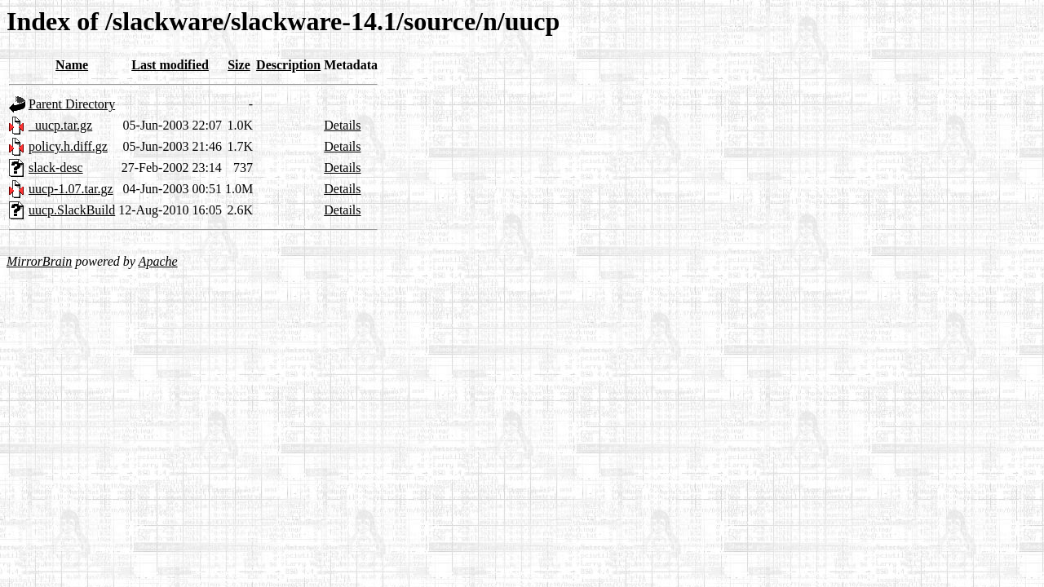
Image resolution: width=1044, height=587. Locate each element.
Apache (158, 261)
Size (239, 65)
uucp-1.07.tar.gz (71, 189)
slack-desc (56, 167)
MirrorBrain (39, 261)
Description (288, 65)
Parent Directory (72, 104)
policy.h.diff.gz (68, 146)
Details (342, 125)
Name (71, 65)
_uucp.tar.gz (60, 125)
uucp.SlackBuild (72, 210)
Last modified (170, 65)
